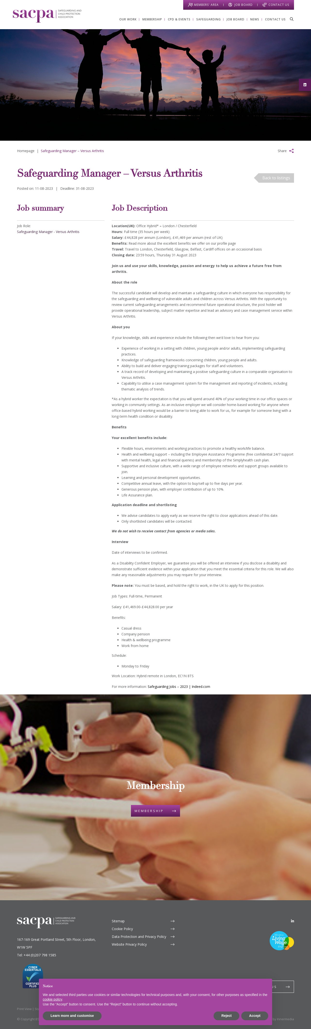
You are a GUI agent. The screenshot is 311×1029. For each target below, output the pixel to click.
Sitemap (118, 921)
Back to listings (276, 178)
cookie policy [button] (52, 999)
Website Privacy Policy (129, 944)
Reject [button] (226, 1016)
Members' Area (206, 5)
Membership (149, 811)
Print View (24, 1009)
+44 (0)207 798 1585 (40, 955)
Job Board (243, 5)
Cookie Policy (122, 928)
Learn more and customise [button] (72, 1016)
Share (282, 150)
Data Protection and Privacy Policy (139, 936)
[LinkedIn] (292, 921)
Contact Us (278, 5)
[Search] (291, 19)
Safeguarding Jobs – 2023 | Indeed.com (179, 686)
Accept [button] (254, 1016)
